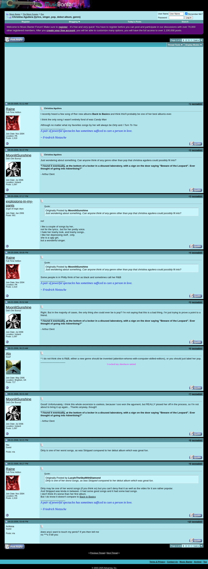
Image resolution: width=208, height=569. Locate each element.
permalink (197, 104)
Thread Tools (174, 45)
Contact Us (172, 562)
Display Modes (192, 45)
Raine (10, 109)
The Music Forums (30, 14)
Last (196, 40)
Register (26, 22)
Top (205, 562)
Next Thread (112, 553)
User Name (163, 14)
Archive (198, 562)
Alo (8, 354)
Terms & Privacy (157, 562)
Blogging (73, 22)
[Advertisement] (37, 74)
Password (162, 17)
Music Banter (14, 14)
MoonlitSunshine (18, 155)
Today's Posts (134, 22)
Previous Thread (97, 553)
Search (185, 22)
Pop (42, 14)
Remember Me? (194, 14)
